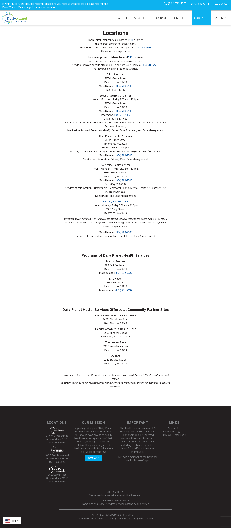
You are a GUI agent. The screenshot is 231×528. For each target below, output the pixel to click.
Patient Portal (200, 3)
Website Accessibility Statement (124, 495)
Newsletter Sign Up (174, 431)
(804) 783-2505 (175, 3)
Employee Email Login (174, 435)
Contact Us (174, 428)
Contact (201, 18)
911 (131, 40)
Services (141, 18)
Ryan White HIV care (13, 7)
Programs (161, 18)
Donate (221, 3)
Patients (221, 18)
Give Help (182, 18)
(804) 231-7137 (124, 290)
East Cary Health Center (115, 201)
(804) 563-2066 (121, 115)
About (124, 18)
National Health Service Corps (141, 458)
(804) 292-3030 (124, 273)
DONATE (93, 458)
